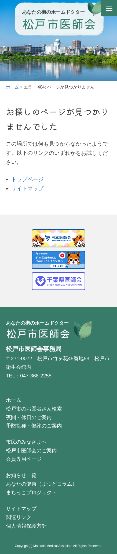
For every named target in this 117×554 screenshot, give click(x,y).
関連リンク (18, 517)
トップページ (27, 179)
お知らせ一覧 (21, 475)
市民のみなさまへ (26, 442)
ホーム (12, 87)
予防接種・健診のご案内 (34, 426)
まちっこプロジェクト (31, 492)
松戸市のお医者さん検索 (34, 409)
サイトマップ (27, 188)
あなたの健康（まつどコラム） (41, 484)
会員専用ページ (24, 459)
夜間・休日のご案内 (29, 417)
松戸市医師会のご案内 (31, 450)
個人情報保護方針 (26, 526)
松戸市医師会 (59, 23)
